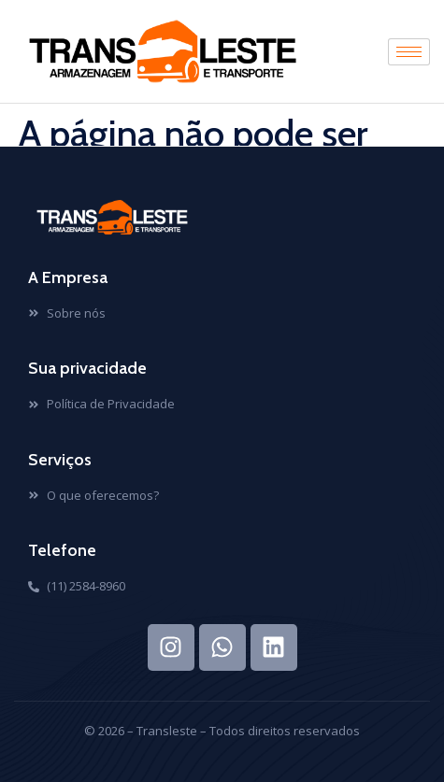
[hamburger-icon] (409, 51)
